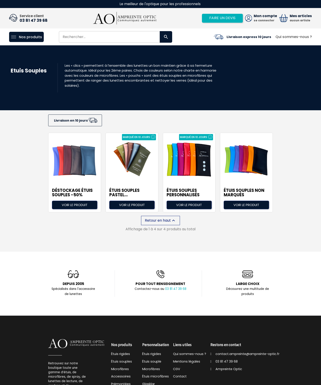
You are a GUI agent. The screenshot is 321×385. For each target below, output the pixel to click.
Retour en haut (160, 220)
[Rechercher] (115, 37)
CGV (176, 369)
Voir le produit (75, 205)
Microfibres (120, 369)
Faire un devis (222, 17)
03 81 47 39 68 (34, 20)
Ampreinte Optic (226, 369)
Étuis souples (121, 361)
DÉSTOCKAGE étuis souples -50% (72, 192)
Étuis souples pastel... (124, 192)
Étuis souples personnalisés (183, 192)
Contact (180, 376)
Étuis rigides (120, 354)
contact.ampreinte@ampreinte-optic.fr (245, 354)
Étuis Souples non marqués (244, 192)
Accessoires (121, 376)
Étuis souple (151, 361)
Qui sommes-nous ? (293, 37)
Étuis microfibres (155, 376)
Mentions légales (186, 361)
